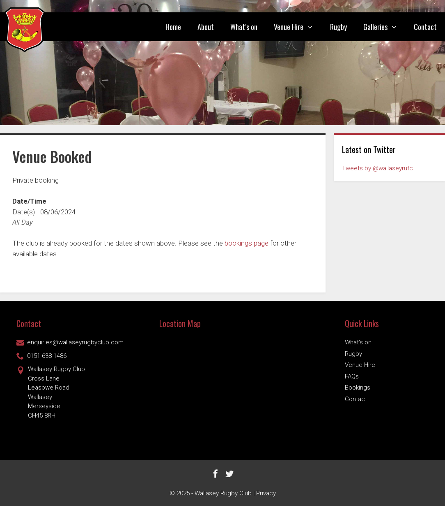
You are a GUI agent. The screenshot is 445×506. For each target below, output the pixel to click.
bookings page (246, 243)
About (205, 26)
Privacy (266, 493)
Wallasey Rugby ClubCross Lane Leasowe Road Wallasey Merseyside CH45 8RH (50, 391)
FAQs (352, 376)
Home (173, 26)
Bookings (357, 387)
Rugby (338, 26)
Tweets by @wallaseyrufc (377, 168)
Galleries (384, 26)
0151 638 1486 (41, 356)
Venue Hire (297, 26)
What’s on (243, 26)
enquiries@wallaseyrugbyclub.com (70, 342)
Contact (425, 26)
